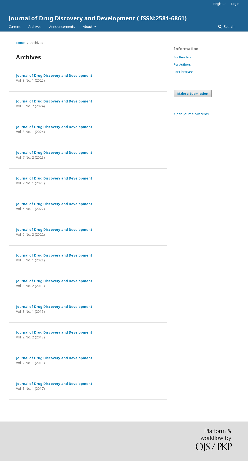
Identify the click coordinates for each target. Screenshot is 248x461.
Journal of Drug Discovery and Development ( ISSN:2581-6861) (98, 18)
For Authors (182, 64)
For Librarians (184, 72)
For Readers (183, 57)
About (88, 26)
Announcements (62, 26)
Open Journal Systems (191, 114)
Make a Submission (192, 93)
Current (15, 26)
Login (235, 3)
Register (219, 3)
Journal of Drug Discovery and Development (54, 75)
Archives (34, 26)
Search (228, 26)
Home (20, 42)
